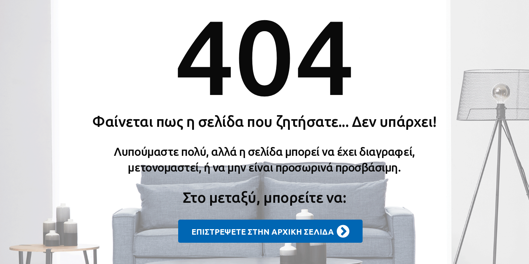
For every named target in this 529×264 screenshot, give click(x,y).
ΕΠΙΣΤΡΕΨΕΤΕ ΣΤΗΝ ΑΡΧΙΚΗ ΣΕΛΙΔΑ (270, 231)
